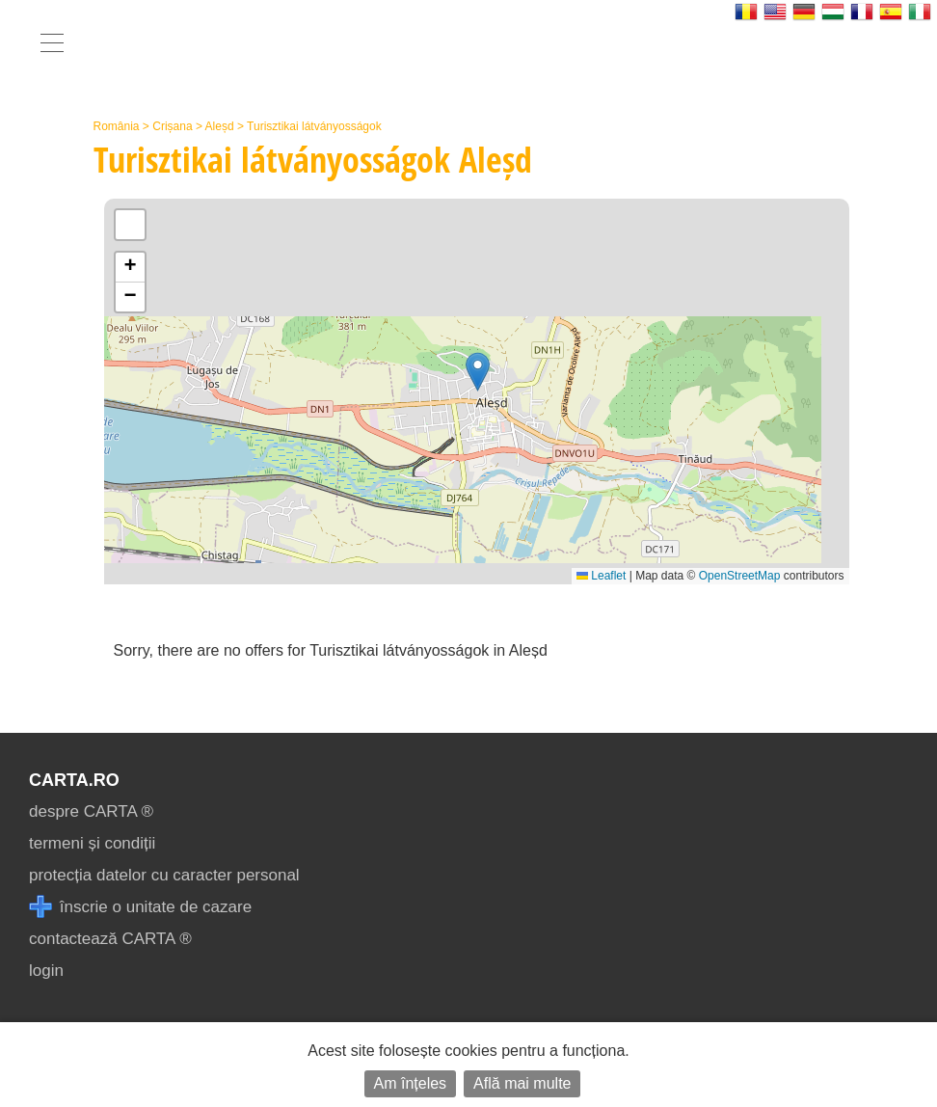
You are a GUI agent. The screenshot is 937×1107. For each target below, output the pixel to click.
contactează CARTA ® (110, 939)
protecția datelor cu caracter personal (164, 875)
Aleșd (219, 126)
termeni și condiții (92, 843)
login (46, 970)
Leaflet (601, 575)
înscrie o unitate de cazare (140, 907)
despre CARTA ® (91, 811)
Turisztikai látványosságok (314, 126)
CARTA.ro (74, 780)
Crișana (172, 126)
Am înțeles (410, 1083)
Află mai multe (522, 1083)
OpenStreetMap (740, 575)
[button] (478, 372)
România (117, 126)
